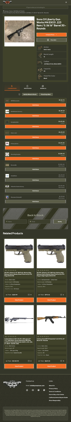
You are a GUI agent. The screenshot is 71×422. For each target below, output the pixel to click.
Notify (60, 221)
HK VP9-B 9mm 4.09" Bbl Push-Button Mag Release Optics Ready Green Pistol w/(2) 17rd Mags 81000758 (18, 274)
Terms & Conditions (55, 391)
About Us (52, 385)
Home (5, 11)
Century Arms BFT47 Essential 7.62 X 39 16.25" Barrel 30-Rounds (51, 339)
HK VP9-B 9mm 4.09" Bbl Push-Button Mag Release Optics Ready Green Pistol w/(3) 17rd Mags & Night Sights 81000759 (50, 274)
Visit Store (35, 105)
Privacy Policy (53, 388)
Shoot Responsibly (54, 400)
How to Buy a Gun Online (56, 394)
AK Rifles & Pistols (19, 11)
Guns (10, 11)
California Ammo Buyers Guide (58, 397)
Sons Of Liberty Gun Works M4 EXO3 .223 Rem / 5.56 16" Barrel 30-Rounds (26, 12)
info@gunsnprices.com (37, 385)
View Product (19, 300)
